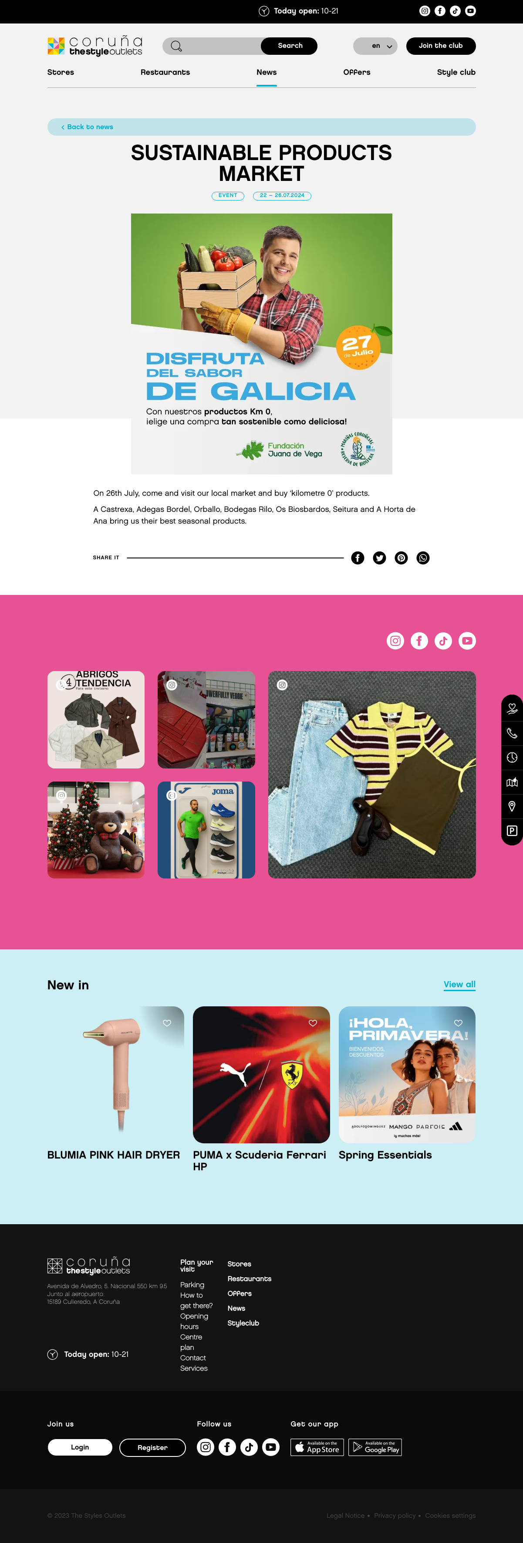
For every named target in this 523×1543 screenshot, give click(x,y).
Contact (193, 1358)
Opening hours (194, 1321)
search (290, 46)
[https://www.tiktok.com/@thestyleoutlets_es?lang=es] (455, 12)
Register (153, 1448)
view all (460, 985)
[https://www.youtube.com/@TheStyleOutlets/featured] (470, 12)
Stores (60, 73)
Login (80, 1447)
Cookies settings (450, 1516)
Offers (357, 73)
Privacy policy (394, 1516)
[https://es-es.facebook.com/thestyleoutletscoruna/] (440, 12)
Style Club (456, 73)
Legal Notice (345, 1516)
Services (194, 1369)
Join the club (441, 46)
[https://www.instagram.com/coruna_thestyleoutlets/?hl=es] (424, 12)
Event (228, 196)
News (266, 73)
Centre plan (191, 1342)
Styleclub (243, 1323)
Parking (192, 1285)
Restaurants (165, 73)
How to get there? (196, 1301)
